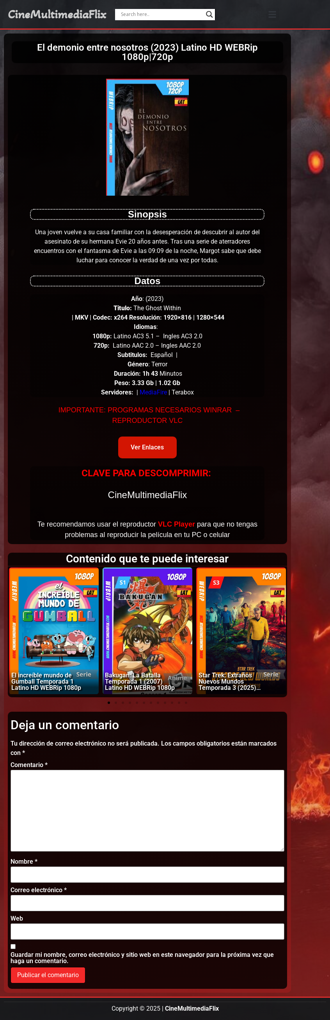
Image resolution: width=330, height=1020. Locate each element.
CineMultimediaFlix (57, 14)
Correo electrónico (39, 890)
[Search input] (161, 14)
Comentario (29, 765)
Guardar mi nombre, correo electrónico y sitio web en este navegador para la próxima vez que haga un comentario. (142, 958)
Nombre (24, 862)
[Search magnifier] (209, 14)
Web (17, 919)
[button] (272, 14)
